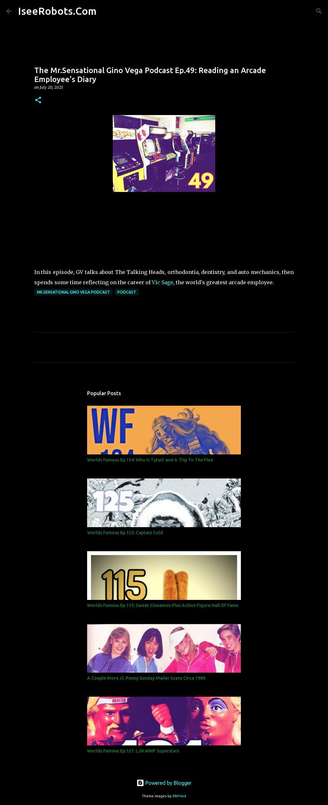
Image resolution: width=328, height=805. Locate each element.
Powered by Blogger (164, 783)
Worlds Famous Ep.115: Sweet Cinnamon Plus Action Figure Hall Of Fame (162, 605)
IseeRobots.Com (57, 11)
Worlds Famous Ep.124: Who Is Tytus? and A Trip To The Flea (150, 459)
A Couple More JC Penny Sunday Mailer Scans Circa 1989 (146, 678)
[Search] (105, 11)
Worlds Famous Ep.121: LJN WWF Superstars (133, 750)
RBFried (179, 796)
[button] (38, 100)
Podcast (126, 292)
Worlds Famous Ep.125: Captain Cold (125, 532)
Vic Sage (162, 282)
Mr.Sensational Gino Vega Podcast (73, 292)
